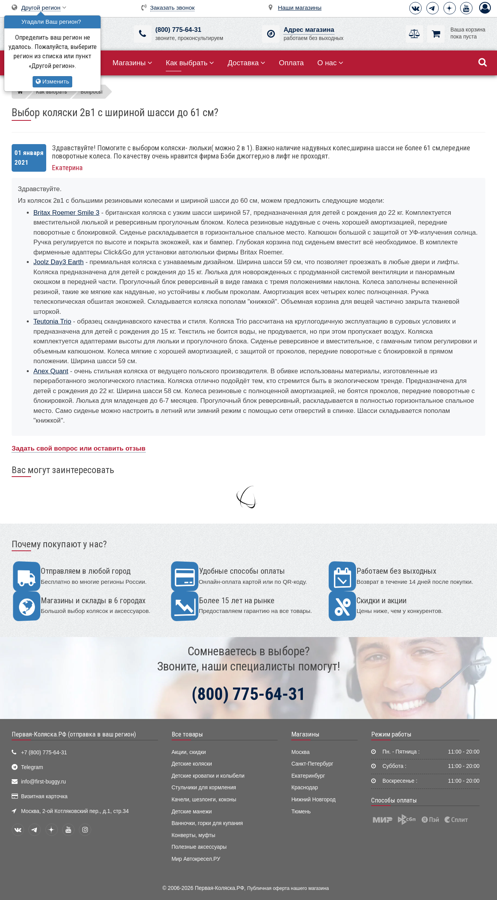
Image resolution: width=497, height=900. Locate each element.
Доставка (246, 63)
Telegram (32, 767)
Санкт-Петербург (312, 764)
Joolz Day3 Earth (58, 262)
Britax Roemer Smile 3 (66, 212)
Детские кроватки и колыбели (208, 776)
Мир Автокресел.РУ (196, 859)
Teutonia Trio (52, 321)
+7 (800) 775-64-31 (44, 753)
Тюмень (301, 812)
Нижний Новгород (313, 800)
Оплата (291, 63)
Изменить (52, 81)
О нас (330, 63)
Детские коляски (192, 764)
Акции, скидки (189, 752)
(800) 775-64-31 (178, 29)
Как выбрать (190, 63)
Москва (300, 752)
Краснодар (304, 787)
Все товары (187, 734)
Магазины (133, 63)
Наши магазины (299, 7)
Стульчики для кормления (204, 787)
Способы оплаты (394, 800)
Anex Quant (50, 371)
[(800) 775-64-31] (142, 34)
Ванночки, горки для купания (207, 823)
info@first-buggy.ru (43, 782)
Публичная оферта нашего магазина (288, 888)
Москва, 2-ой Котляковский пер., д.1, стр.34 (75, 811)
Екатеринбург (308, 776)
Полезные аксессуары (199, 847)
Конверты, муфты (193, 835)
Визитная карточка (44, 796)
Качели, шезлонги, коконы (204, 800)
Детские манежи (192, 812)
